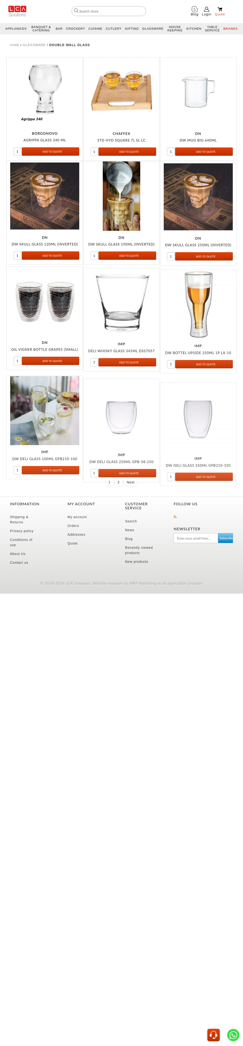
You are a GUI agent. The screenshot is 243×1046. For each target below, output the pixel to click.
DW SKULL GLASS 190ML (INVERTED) (121, 259)
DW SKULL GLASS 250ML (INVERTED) (198, 263)
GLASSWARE (34, 45)
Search (131, 521)
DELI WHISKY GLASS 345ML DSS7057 (121, 378)
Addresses (76, 534)
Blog (129, 539)
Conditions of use (21, 542)
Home (14, 45)
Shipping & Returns (19, 519)
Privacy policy (22, 531)
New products (136, 562)
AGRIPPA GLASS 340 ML (44, 146)
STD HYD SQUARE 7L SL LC (121, 151)
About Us (18, 554)
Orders (73, 526)
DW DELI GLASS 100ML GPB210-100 (44, 498)
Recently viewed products (139, 550)
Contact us (19, 562)
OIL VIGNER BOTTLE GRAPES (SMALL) (44, 371)
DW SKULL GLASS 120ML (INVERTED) (45, 258)
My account (77, 517)
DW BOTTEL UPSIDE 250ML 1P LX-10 (198, 385)
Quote (73, 543)
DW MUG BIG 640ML (198, 151)
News (129, 530)
